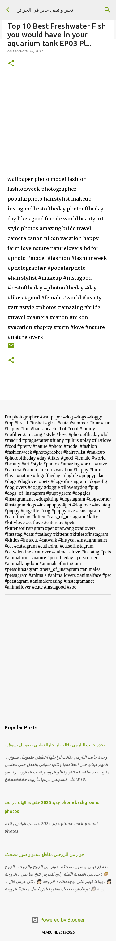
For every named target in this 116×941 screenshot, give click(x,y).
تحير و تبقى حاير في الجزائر (45, 10)
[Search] (107, 9)
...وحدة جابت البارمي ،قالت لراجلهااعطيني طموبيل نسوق (55, 744)
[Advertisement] (58, 657)
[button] (11, 64)
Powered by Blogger (58, 919)
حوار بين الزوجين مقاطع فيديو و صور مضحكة (44, 854)
